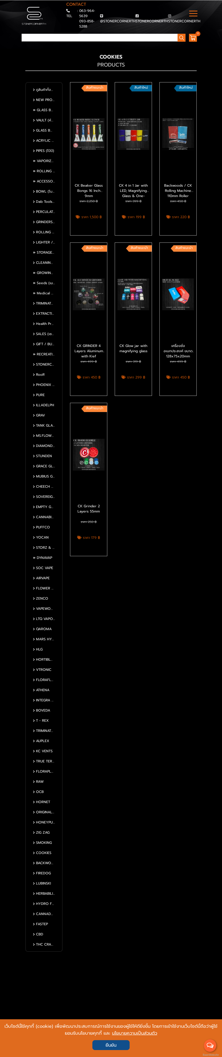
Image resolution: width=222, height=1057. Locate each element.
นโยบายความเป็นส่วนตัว (134, 1033)
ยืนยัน (111, 1045)
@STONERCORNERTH (118, 21)
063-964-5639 (87, 13)
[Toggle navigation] (193, 14)
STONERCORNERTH (152, 21)
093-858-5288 (87, 24)
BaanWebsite (210, 1055)
